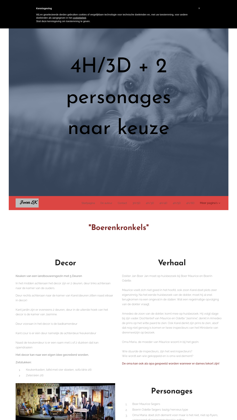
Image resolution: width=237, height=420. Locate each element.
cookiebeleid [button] (79, 17)
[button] (199, 8)
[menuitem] (84, 203)
